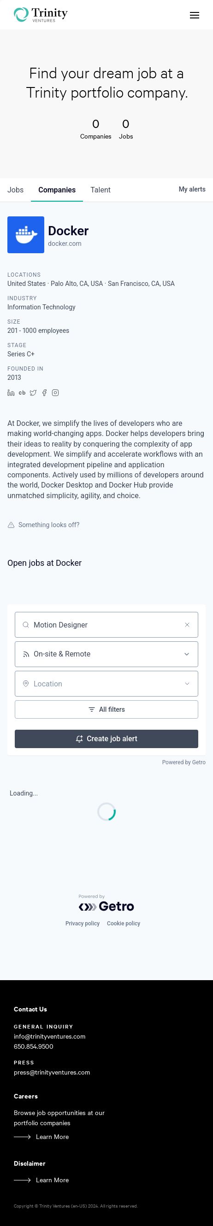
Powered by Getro (184, 762)
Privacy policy (82, 923)
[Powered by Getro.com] (106, 903)
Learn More (52, 1136)
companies (57, 190)
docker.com (65, 243)
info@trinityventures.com (49, 1036)
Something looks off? (43, 525)
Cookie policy (123, 923)
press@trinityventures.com (52, 1072)
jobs (15, 190)
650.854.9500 (33, 1046)
